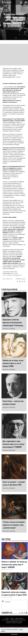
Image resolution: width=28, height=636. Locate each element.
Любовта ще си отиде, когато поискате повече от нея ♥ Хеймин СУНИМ (13, 363)
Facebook (17, 281)
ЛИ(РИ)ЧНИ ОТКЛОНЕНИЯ (14, 26)
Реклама (7, 618)
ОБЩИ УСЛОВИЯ (5, 619)
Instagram (24, 281)
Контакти (12, 618)
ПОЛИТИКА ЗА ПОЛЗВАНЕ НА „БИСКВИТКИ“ (14, 622)
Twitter (20, 281)
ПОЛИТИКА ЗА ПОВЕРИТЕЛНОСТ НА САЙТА (14, 621)
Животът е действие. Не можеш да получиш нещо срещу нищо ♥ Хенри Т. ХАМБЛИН (14, 564)
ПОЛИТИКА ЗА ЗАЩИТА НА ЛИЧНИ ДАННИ (18, 619)
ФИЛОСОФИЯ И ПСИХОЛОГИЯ (7, 569)
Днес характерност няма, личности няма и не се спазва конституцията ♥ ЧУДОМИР (13, 444)
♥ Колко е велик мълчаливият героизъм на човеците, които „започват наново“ (14, 525)
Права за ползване (19, 618)
